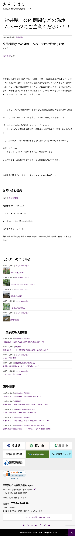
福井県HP (7, 56)
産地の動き (19, 37)
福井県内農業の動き (29, 363)
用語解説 (27, 338)
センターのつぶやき (22, 266)
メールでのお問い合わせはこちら (37, 517)
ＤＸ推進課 (13, 198)
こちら (59, 175)
